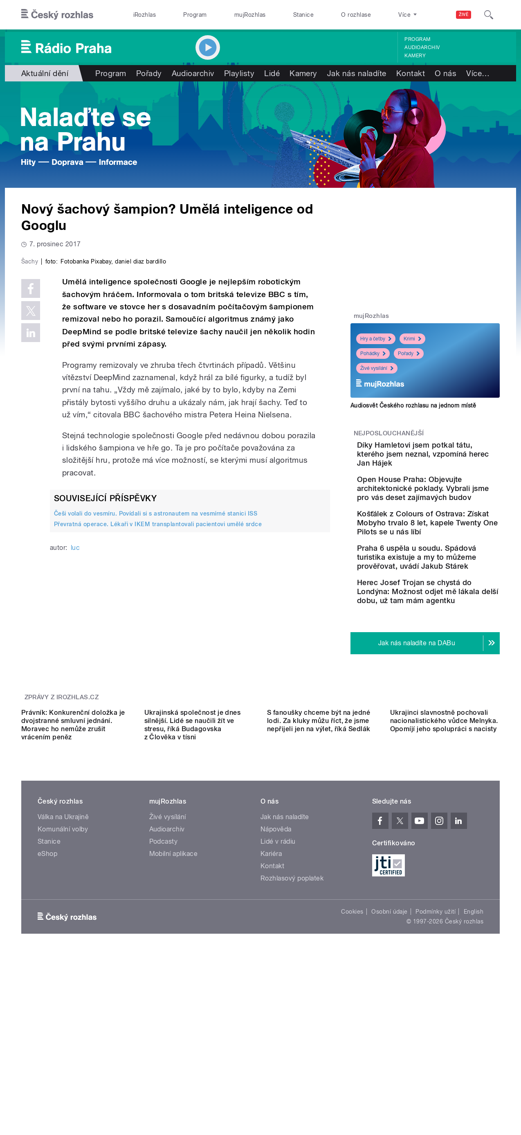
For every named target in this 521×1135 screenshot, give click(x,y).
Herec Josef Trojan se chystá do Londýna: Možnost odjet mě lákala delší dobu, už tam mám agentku (446, 654)
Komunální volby (63, 974)
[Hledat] (489, 14)
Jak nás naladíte (356, 73)
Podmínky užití (435, 1056)
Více (478, 73)
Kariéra (271, 998)
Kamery (415, 56)
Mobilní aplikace (173, 998)
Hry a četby (375, 339)
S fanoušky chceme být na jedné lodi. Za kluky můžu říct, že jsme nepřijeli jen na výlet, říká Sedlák (319, 866)
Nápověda (276, 974)
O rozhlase (356, 14)
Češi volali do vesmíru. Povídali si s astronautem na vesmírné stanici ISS (155, 687)
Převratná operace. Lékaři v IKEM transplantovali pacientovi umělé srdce (158, 698)
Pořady (149, 73)
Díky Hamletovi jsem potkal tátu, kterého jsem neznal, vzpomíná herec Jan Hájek (447, 458)
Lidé (272, 73)
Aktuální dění (44, 73)
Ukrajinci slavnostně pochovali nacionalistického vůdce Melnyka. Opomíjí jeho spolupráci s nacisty (444, 866)
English (473, 1056)
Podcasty (163, 986)
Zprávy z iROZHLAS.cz (62, 768)
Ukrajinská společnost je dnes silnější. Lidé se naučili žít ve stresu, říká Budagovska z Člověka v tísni (192, 870)
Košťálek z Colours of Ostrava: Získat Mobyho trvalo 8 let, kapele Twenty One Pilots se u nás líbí (449, 554)
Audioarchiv (422, 47)
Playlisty (239, 73)
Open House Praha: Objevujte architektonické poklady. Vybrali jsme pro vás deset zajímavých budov (448, 506)
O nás (445, 73)
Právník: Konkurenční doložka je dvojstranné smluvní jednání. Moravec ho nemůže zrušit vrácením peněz (73, 870)
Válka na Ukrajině (63, 962)
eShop (47, 998)
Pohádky (373, 353)
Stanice (303, 14)
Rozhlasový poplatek (291, 1023)
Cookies (352, 1056)
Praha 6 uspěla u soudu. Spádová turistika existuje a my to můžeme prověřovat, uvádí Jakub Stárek (448, 602)
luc (75, 721)
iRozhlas (144, 14)
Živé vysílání (376, 368)
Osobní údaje (389, 1056)
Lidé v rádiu (278, 986)
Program (195, 14)
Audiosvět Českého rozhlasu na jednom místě (413, 405)
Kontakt (410, 73)
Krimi (412, 339)
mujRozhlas (250, 14)
